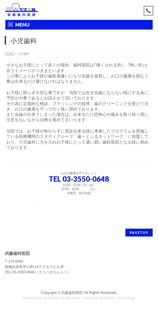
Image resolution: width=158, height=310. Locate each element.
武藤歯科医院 (72, 293)
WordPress (52, 298)
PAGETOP (139, 232)
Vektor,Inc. (107, 298)
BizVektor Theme (79, 298)
